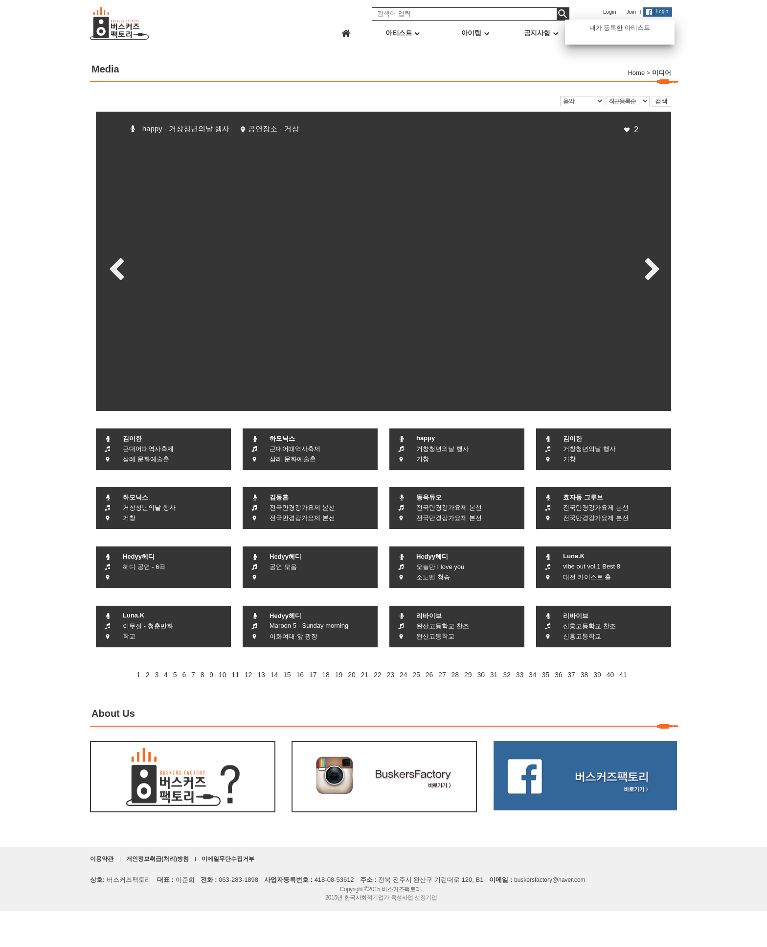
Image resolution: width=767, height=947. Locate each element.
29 (468, 675)
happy (425, 438)
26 (429, 675)
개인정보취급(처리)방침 (157, 858)
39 (597, 675)
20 (352, 675)
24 (403, 675)
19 (339, 675)
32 (507, 675)
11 (235, 675)
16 (300, 675)
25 (416, 675)
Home (636, 72)
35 (545, 675)
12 (248, 675)
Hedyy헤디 (139, 556)
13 (261, 675)
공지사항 (541, 33)
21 (365, 675)
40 (610, 675)
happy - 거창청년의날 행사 (185, 128)
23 (390, 675)
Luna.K (574, 556)
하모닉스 (282, 438)
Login (609, 12)
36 (559, 675)
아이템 (475, 33)
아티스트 (402, 33)
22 (378, 675)
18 (326, 675)
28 (455, 675)
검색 (661, 101)
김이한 (132, 438)
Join (631, 12)
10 (222, 675)
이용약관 (101, 858)
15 (287, 675)
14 (274, 675)
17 (313, 675)
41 (623, 675)
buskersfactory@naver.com (550, 879)
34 (533, 675)
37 (571, 675)
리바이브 (429, 615)
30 (481, 675)
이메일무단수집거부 (228, 858)
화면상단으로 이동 (753, 932)
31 (494, 675)
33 (520, 675)
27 (442, 675)
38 (584, 675)
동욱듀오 (429, 497)
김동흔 (279, 497)
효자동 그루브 (583, 497)
